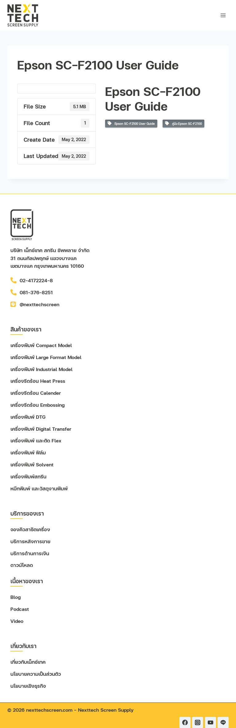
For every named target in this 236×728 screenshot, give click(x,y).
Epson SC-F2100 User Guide (131, 123)
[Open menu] (223, 15)
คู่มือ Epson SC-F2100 (183, 123)
